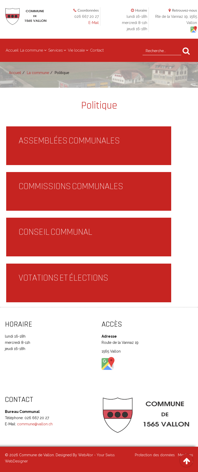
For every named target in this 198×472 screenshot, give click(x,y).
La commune (31, 50)
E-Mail (93, 23)
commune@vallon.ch (34, 424)
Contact (97, 50)
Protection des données (155, 455)
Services (55, 50)
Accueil (12, 50)
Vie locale (76, 50)
